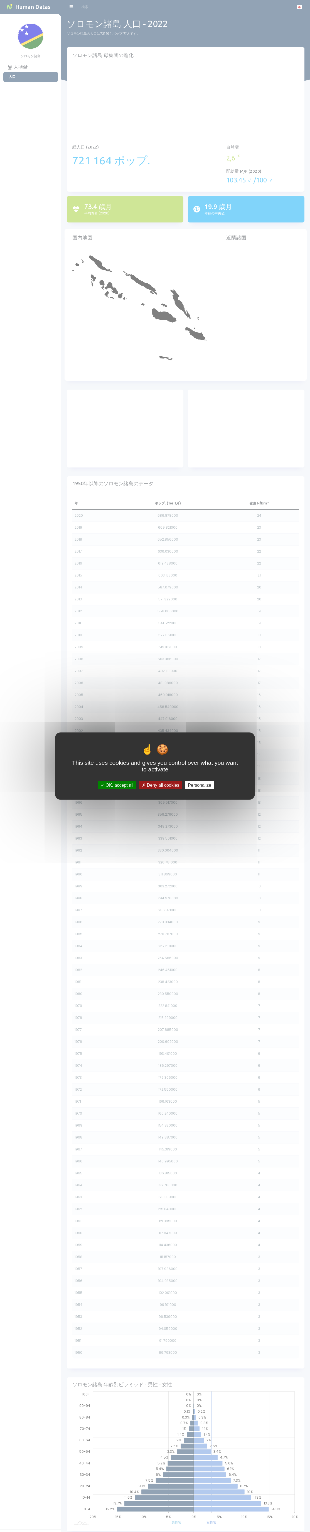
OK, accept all (117, 785)
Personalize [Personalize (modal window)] (199, 785)
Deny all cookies (160, 785)
